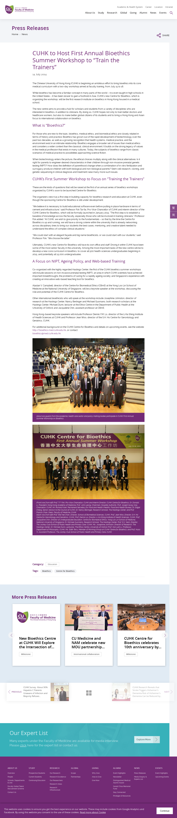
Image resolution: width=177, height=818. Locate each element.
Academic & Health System (130, 7)
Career (148, 7)
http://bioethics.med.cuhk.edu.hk (49, 330)
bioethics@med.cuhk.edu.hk (46, 333)
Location (158, 7)
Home (15, 34)
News (25, 34)
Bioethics (46, 571)
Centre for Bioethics (65, 571)
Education (52, 564)
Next (165, 635)
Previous (11, 635)
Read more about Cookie (93, 812)
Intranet (169, 7)
